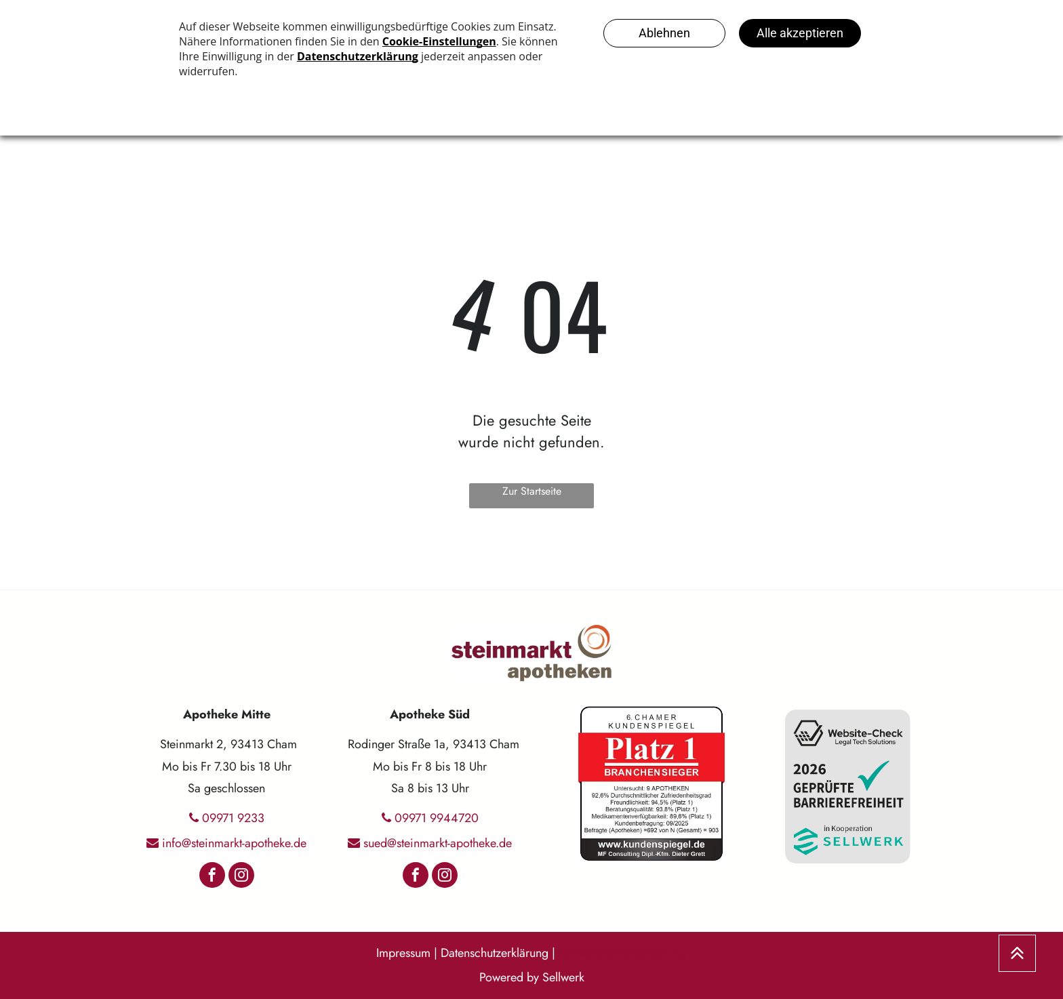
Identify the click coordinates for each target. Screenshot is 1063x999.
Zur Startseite (531, 491)
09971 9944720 (437, 818)
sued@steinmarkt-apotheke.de (437, 843)
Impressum (403, 953)
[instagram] (241, 876)
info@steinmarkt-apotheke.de (234, 843)
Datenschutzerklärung (494, 953)
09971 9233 (233, 818)
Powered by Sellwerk (531, 977)
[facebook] (212, 876)
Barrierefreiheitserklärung (623, 953)
